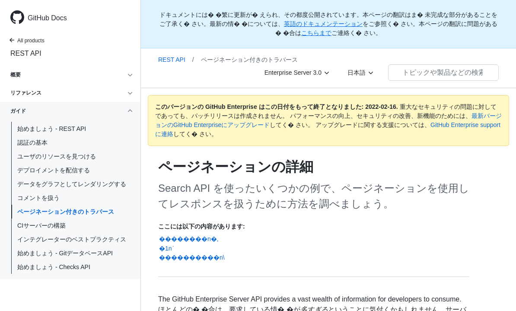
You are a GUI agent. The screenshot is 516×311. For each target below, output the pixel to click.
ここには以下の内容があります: (201, 226)
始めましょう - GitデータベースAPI (65, 253)
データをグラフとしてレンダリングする (71, 184)
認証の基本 (32, 142)
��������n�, (189, 238)
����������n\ (192, 257)
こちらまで (316, 32)
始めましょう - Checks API (53, 266)
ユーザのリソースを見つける (56, 156)
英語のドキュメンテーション (323, 23)
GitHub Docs (47, 18)
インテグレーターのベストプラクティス (71, 239)
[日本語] (361, 72)
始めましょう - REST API (51, 128)
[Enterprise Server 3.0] (297, 72)
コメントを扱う (38, 197)
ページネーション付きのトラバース (65, 211)
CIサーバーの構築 (41, 225)
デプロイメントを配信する (53, 170)
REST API (25, 53)
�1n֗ (165, 248)
